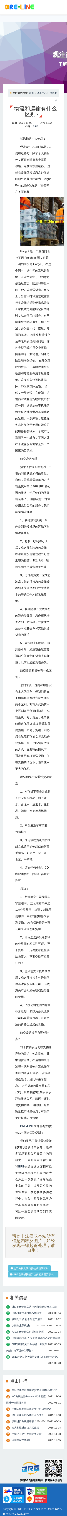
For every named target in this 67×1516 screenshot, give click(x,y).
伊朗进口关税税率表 (23, 1421)
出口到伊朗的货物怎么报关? (27, 1415)
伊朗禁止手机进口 (22, 1325)
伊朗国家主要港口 (22, 1440)
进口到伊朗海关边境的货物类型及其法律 (34, 1306)
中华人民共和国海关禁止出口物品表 (32, 1408)
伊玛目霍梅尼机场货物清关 (27, 1313)
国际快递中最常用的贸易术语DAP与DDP (34, 1390)
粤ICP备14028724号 (17, 1513)
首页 (31, 93)
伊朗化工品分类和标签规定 (27, 1433)
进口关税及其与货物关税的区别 (29, 1268)
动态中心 (42, 93)
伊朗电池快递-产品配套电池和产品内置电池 (36, 1338)
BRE (35, 126)
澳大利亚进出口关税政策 (25, 1427)
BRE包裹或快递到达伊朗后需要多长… (33, 1274)
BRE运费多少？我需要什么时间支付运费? (35, 1356)
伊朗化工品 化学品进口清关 (27, 1319)
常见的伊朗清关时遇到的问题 (28, 1331)
